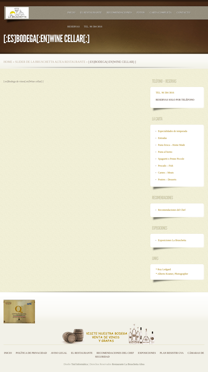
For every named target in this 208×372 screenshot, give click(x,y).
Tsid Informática (79, 364)
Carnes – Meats (166, 172)
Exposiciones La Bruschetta (172, 240)
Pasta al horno (165, 151)
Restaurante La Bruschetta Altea (128, 364)
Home (8, 61)
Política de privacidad (31, 352)
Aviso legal (59, 352)
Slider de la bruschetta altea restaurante (50, 61)
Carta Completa (161, 12)
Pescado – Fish (165, 165)
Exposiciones (147, 352)
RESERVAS (73, 26)
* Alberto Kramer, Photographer (172, 273)
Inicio (71, 12)
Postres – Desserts (167, 179)
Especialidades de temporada (172, 131)
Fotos (141, 12)
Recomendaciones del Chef (171, 209)
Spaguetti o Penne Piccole (171, 158)
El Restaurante (91, 12)
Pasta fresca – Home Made (171, 144)
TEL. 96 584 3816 (93, 26)
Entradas (162, 138)
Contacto (183, 12)
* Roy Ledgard (163, 269)
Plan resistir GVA (172, 352)
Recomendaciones (119, 12)
